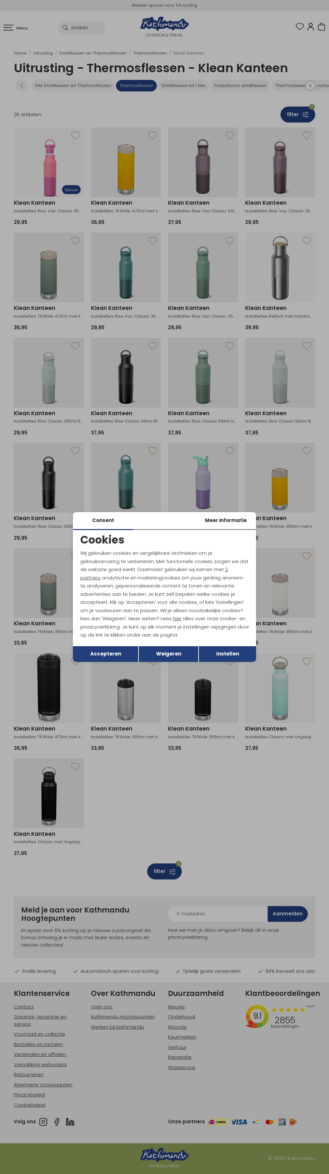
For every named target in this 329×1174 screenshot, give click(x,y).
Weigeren (168, 653)
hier (177, 618)
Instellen (227, 653)
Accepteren (105, 653)
